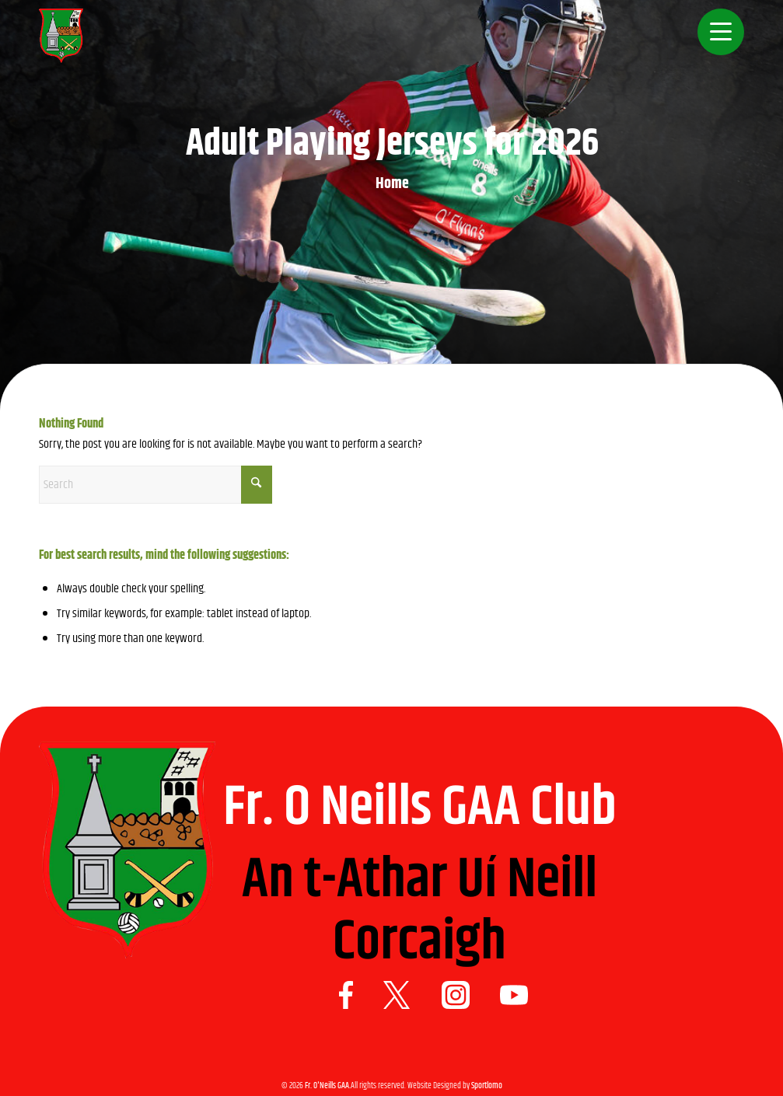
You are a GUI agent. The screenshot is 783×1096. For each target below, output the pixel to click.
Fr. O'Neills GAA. (328, 1085)
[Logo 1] (61, 43)
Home (392, 184)
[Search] (155, 485)
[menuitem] (715, 43)
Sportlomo (486, 1085)
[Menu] (715, 43)
